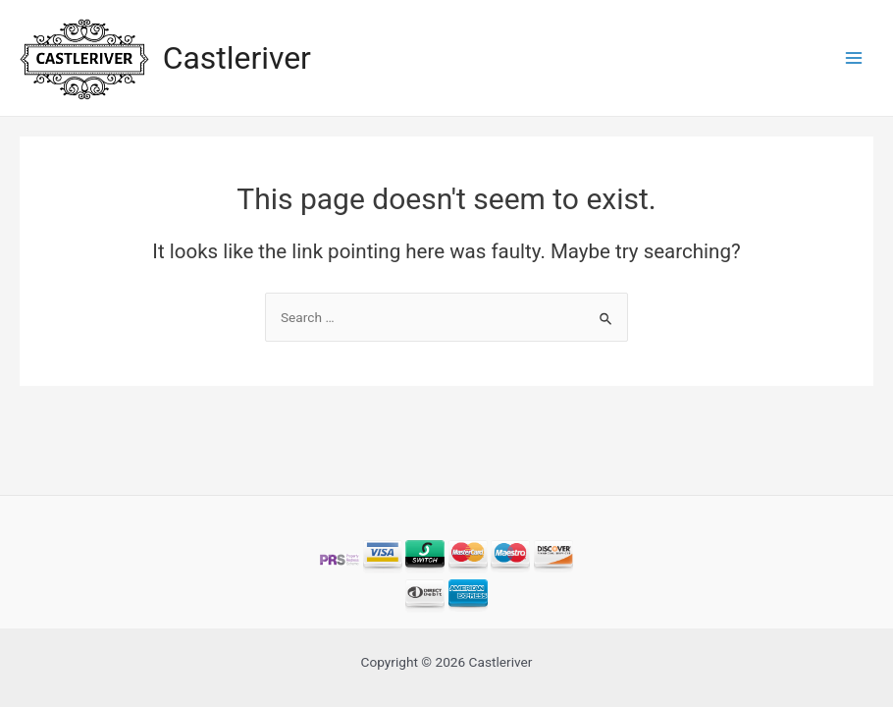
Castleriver (237, 58)
